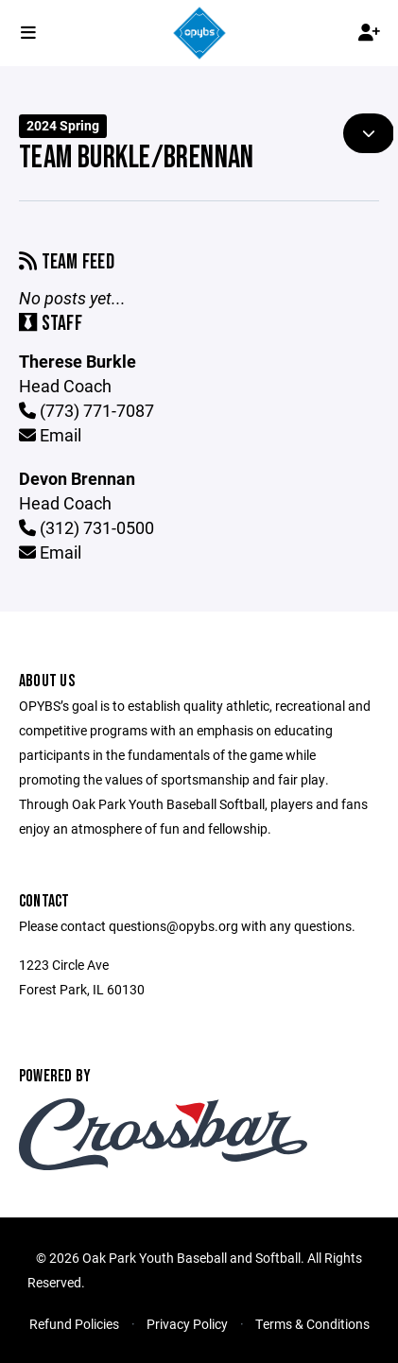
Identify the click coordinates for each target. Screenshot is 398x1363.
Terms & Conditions (312, 1324)
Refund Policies (74, 1324)
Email (50, 434)
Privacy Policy (187, 1324)
